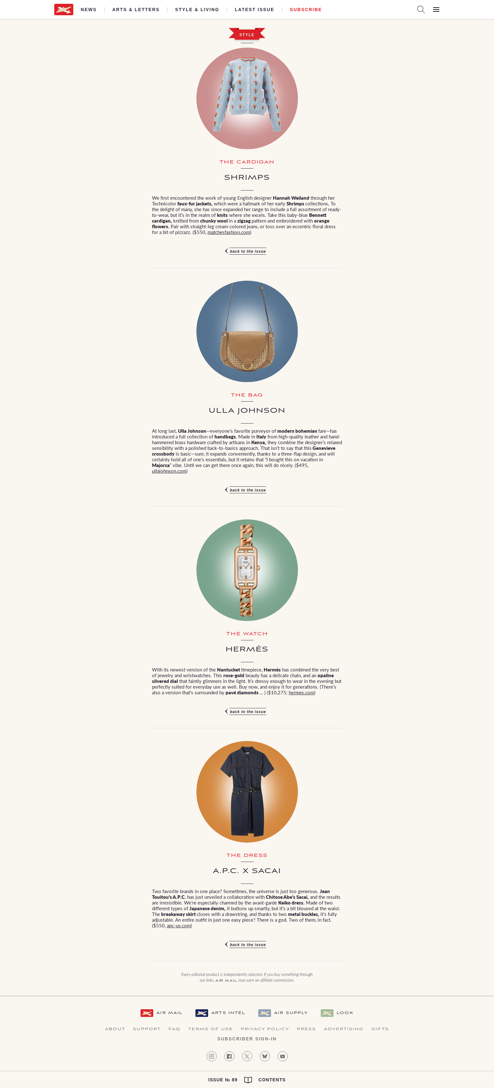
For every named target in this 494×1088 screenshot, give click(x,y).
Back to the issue (248, 251)
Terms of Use (210, 1029)
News (89, 9)
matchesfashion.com (228, 232)
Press (306, 1029)
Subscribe (306, 9)
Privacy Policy (265, 1029)
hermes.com (301, 692)
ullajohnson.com (169, 470)
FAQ (174, 1029)
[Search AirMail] (421, 9)
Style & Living (197, 9)
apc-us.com (179, 925)
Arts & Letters (136, 9)
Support (147, 1029)
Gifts (380, 1029)
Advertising (344, 1029)
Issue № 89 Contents (247, 1080)
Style (247, 35)
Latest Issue (254, 9)
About (115, 1029)
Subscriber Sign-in (247, 1039)
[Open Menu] (436, 9)
